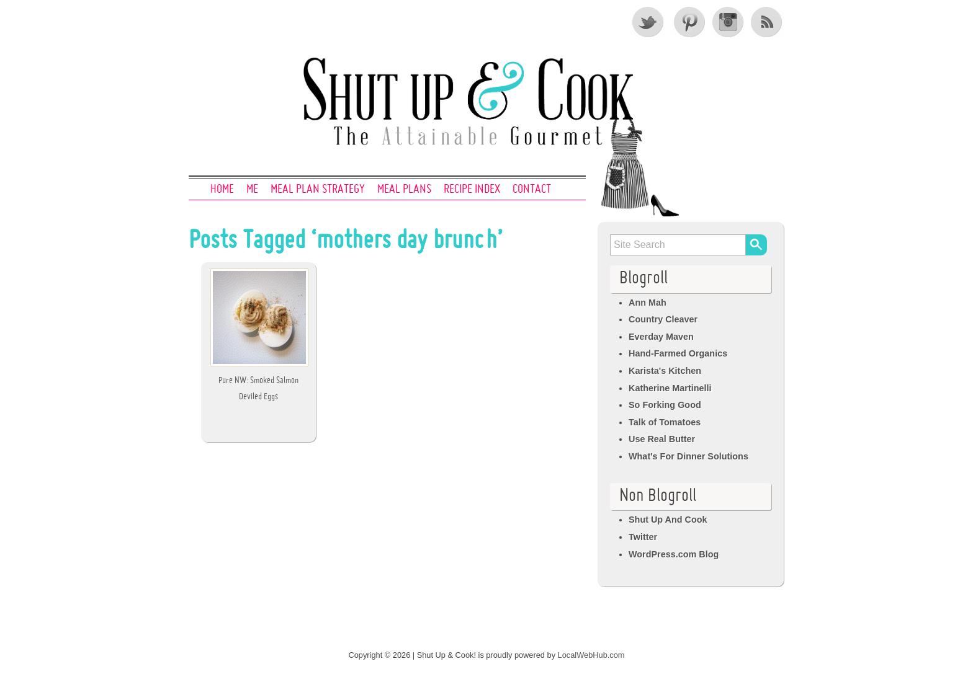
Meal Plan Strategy (318, 190)
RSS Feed (767, 21)
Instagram (728, 21)
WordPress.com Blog (674, 554)
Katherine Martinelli (670, 388)
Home (222, 190)
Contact (532, 190)
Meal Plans (404, 190)
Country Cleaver (663, 319)
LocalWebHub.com (591, 655)
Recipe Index (472, 190)
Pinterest (688, 21)
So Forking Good (665, 405)
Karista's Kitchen (665, 371)
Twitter (648, 21)
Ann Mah (647, 303)
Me (252, 190)
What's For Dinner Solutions (688, 456)
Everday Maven (661, 337)
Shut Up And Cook (668, 520)
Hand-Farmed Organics (678, 353)
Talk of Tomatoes (665, 422)
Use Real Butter (662, 439)
